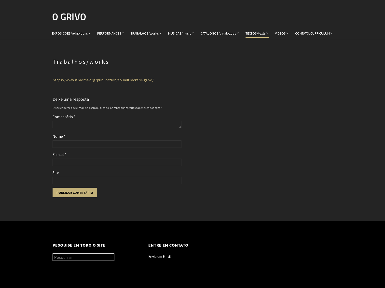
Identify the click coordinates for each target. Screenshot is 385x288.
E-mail (59, 154)
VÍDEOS (280, 33)
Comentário (64, 116)
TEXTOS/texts (256, 33)
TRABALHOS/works (145, 33)
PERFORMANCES (109, 33)
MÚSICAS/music (179, 33)
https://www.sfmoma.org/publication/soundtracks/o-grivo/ (103, 79)
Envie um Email (159, 256)
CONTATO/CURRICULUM (312, 33)
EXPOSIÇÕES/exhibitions (70, 33)
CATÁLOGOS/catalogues (218, 33)
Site (56, 172)
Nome (59, 136)
